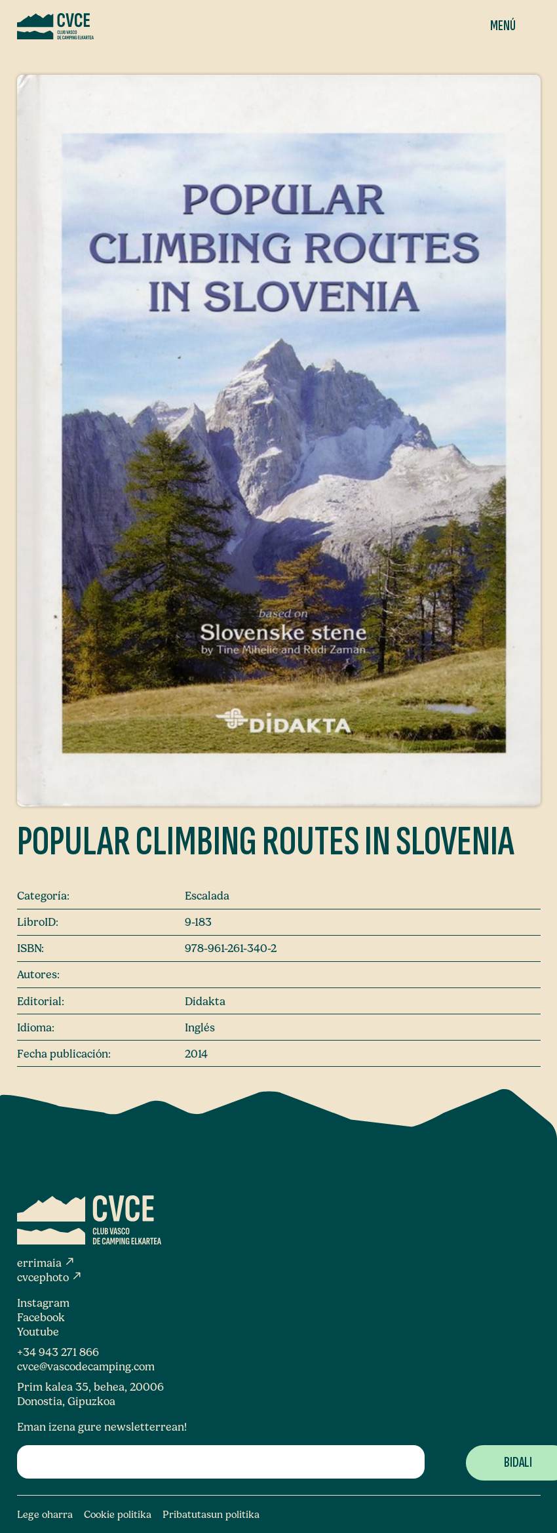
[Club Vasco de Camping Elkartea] (55, 26)
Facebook (41, 1317)
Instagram (43, 1302)
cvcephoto (50, 1277)
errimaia (46, 1262)
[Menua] (492, 26)
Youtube (38, 1331)
